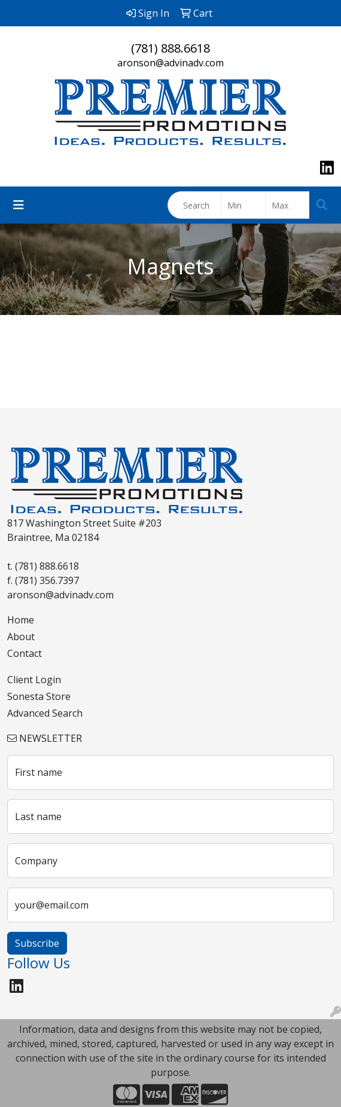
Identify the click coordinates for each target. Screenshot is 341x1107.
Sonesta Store (39, 696)
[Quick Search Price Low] (243, 205)
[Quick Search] (194, 205)
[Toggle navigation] (18, 205)
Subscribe (37, 943)
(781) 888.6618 (170, 48)
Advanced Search (45, 713)
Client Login (34, 679)
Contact (24, 653)
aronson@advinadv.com (170, 62)
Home (20, 619)
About (21, 636)
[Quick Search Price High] (287, 205)
